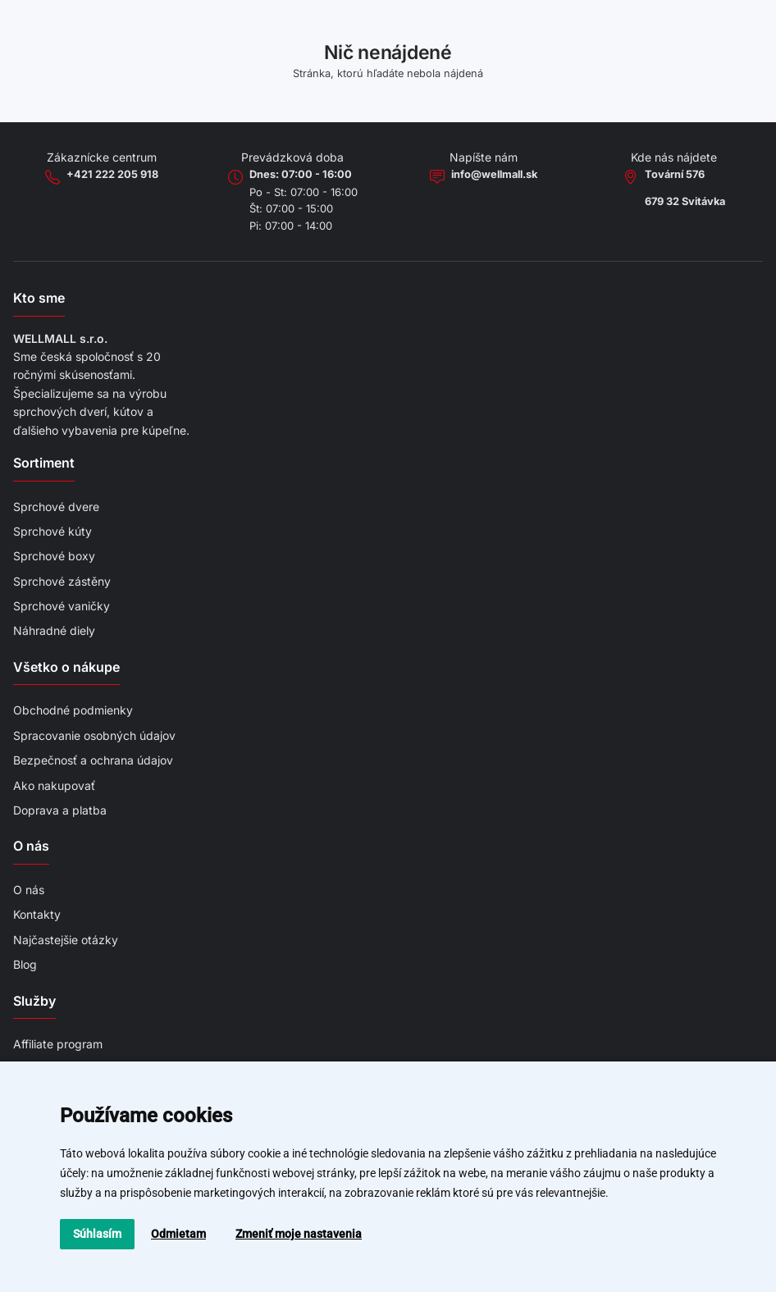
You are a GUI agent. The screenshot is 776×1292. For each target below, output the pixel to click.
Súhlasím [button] (97, 1233)
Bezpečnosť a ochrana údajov (93, 760)
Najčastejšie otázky (65, 940)
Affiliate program (58, 1044)
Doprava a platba (60, 810)
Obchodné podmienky (73, 710)
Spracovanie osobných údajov (94, 735)
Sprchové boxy (54, 556)
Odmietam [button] (178, 1233)
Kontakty (37, 914)
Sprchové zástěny (62, 581)
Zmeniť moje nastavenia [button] (298, 1233)
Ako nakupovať (54, 785)
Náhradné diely (54, 630)
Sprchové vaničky (61, 606)
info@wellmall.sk (494, 174)
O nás (28, 890)
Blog (25, 964)
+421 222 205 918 (112, 174)
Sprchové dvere (56, 507)
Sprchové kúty (52, 531)
